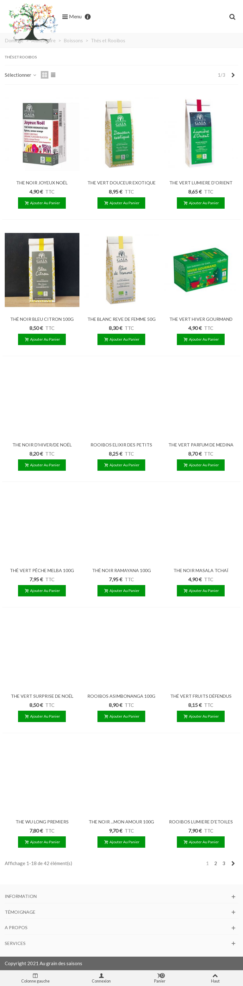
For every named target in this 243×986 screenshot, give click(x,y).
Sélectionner (21, 75)
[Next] (233, 75)
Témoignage (20, 912)
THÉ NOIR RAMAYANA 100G (121, 570)
